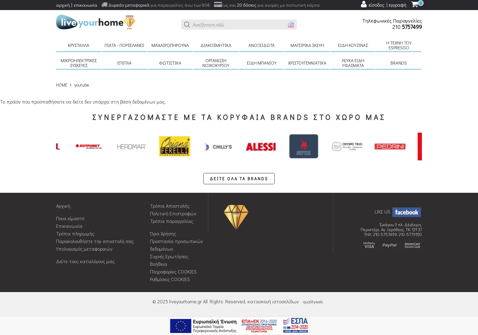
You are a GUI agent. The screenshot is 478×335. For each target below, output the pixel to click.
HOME (61, 85)
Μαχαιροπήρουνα (170, 45)
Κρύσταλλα (78, 45)
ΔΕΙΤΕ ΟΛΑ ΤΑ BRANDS (239, 179)
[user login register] (383, 4)
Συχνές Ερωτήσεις (169, 256)
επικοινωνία (85, 5)
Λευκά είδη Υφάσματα (353, 62)
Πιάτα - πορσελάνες (124, 45)
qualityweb (313, 302)
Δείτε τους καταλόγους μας (85, 261)
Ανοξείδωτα (261, 45)
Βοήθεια (158, 264)
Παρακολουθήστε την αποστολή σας (95, 241)
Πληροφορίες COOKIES (173, 271)
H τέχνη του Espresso (399, 45)
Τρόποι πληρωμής (75, 233)
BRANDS (399, 63)
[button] (187, 25)
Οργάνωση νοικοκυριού (215, 62)
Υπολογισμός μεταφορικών (84, 248)
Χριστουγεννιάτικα (307, 63)
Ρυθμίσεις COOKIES (170, 279)
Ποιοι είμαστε (70, 218)
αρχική (63, 5)
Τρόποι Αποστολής (170, 206)
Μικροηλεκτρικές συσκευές (79, 62)
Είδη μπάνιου (261, 63)
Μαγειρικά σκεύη (307, 45)
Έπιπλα (124, 63)
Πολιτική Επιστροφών (173, 213)
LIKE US (398, 211)
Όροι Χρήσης (163, 233)
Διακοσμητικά (216, 45)
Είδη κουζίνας (353, 45)
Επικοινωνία (69, 226)
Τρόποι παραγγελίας (171, 221)
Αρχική (63, 206)
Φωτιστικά (170, 63)
